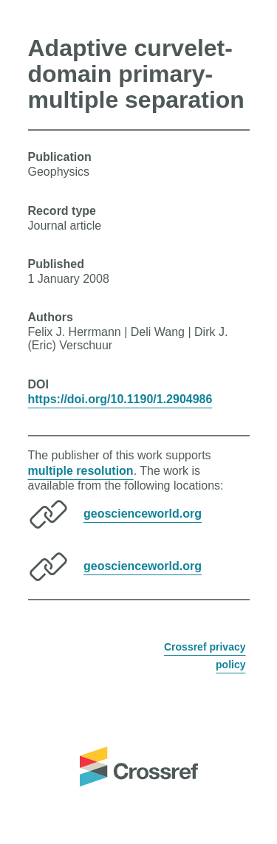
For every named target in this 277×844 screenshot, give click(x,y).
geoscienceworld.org (142, 513)
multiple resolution (81, 470)
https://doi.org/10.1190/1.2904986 (120, 399)
